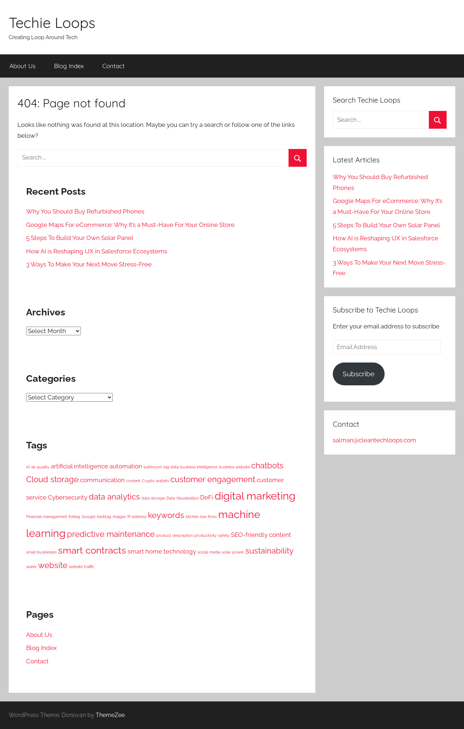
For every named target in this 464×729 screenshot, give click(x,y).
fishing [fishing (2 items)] (74, 516)
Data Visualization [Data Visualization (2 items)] (182, 498)
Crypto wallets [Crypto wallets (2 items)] (155, 481)
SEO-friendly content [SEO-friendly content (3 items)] (261, 534)
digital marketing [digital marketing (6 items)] (255, 495)
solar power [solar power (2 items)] (233, 552)
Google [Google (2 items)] (88, 516)
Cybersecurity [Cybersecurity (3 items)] (67, 497)
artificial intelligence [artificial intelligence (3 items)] (79, 466)
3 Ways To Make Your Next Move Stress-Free (89, 264)
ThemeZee (110, 715)
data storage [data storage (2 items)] (153, 498)
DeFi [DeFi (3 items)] (206, 497)
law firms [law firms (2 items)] (208, 516)
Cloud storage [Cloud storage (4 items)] (52, 479)
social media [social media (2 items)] (209, 552)
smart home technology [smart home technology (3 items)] (162, 551)
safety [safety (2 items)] (223, 535)
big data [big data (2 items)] (171, 467)
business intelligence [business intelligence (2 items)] (199, 467)
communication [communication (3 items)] (102, 480)
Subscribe (358, 374)
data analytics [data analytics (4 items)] (114, 496)
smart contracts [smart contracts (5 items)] (92, 550)
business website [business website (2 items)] (234, 467)
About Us (22, 66)
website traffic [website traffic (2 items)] (81, 566)
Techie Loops (52, 22)
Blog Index (69, 66)
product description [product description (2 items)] (174, 535)
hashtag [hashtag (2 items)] (104, 516)
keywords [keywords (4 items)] (166, 515)
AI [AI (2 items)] (28, 467)
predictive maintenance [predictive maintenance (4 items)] (111, 534)
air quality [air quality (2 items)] (40, 467)
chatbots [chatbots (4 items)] (267, 465)
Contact (113, 66)
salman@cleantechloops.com (374, 440)
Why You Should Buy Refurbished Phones (85, 211)
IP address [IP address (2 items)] (136, 516)
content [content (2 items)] (133, 481)
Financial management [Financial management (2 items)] (46, 516)
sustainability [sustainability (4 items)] (269, 550)
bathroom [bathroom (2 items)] (153, 467)
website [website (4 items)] (52, 565)
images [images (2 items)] (119, 516)
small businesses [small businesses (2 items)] (41, 552)
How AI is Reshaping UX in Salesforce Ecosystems (96, 251)
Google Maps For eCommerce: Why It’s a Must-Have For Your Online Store (130, 224)
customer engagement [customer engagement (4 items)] (212, 479)
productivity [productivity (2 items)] (205, 535)
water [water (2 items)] (31, 566)
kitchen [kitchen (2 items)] (192, 516)
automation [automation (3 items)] (125, 466)
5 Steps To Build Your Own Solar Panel (79, 237)
